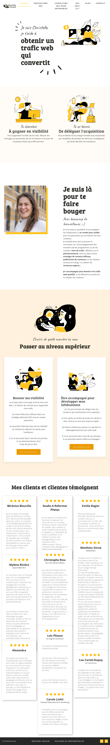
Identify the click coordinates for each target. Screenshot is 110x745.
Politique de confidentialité (69, 741)
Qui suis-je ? (77, 6)
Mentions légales (41, 741)
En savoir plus (28, 452)
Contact (100, 3)
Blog (88, 3)
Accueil (24, 3)
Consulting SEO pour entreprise (61, 6)
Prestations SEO (41, 4)
